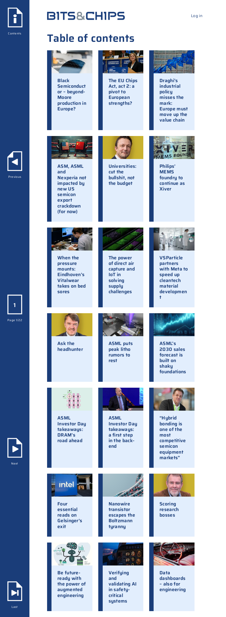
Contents (14, 33)
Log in (196, 16)
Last (14, 607)
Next (14, 463)
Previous (14, 177)
